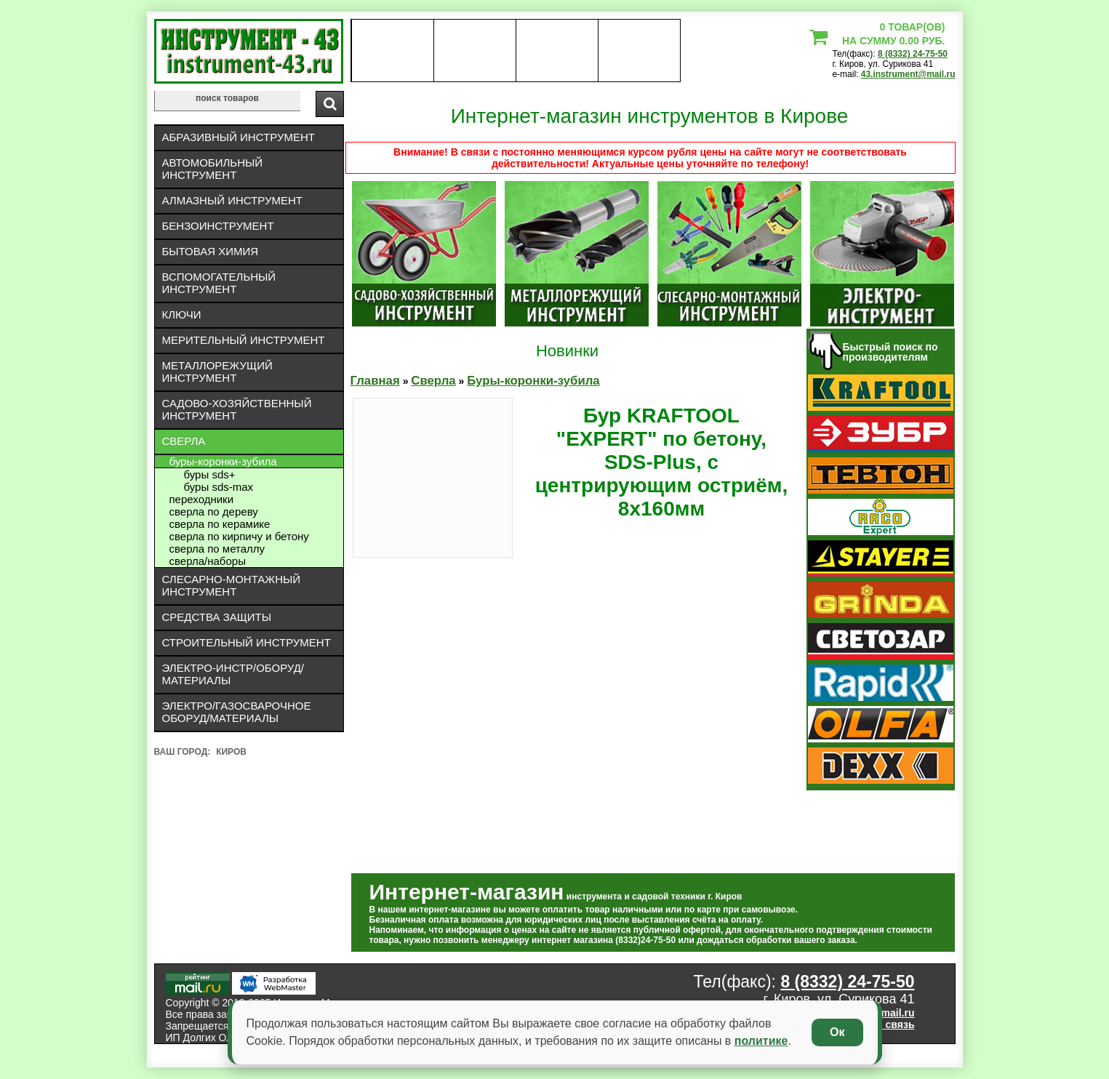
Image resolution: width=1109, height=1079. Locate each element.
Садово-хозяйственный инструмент (237, 409)
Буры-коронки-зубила (223, 461)
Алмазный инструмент (232, 200)
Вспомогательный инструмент (219, 282)
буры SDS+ (210, 474)
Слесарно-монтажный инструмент (231, 585)
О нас (392, 51)
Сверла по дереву (213, 511)
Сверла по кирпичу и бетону (239, 536)
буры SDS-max (219, 487)
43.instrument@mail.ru (908, 74)
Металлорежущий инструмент (217, 371)
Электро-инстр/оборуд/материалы (233, 674)
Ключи (181, 314)
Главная (375, 381)
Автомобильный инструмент (212, 168)
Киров (231, 752)
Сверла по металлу (217, 548)
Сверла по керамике (220, 524)
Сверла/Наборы (207, 561)
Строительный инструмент (246, 642)
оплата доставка (474, 50)
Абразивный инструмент (238, 137)
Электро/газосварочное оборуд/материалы (236, 711)
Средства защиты (217, 617)
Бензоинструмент (218, 226)
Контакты (557, 51)
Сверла (184, 441)
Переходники (201, 499)
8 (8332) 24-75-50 (913, 54)
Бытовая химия (210, 251)
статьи (638, 51)
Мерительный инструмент (243, 340)
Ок (837, 1032)
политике (761, 1041)
